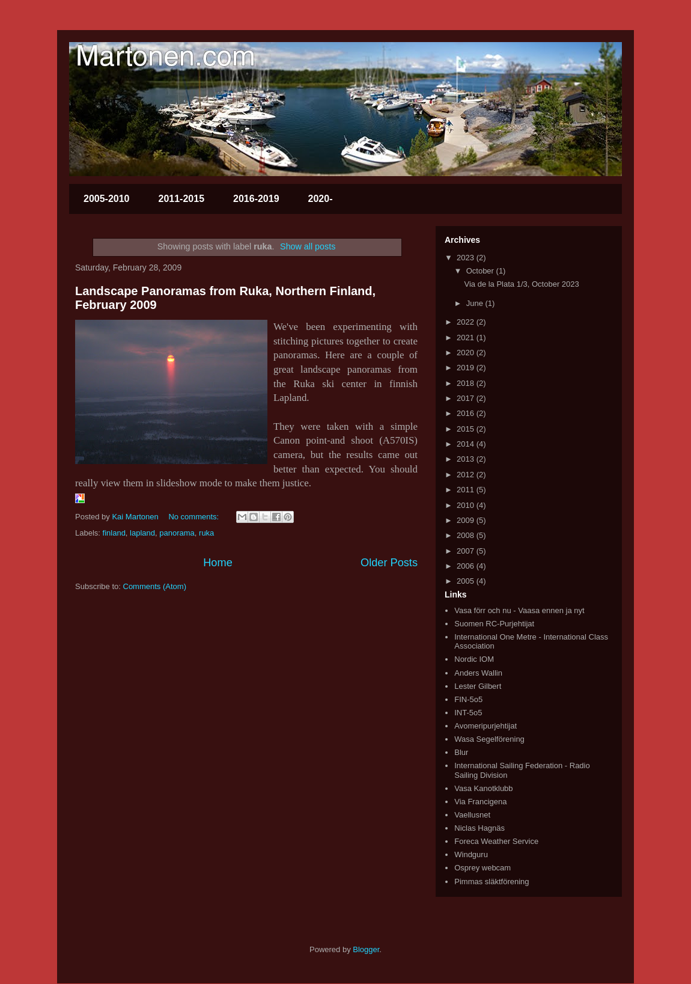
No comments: (194, 516)
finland (114, 532)
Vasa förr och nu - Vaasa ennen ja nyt (519, 610)
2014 (466, 443)
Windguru (471, 854)
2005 (466, 580)
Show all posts (307, 246)
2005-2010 (107, 199)
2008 (466, 535)
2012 (466, 474)
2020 (466, 352)
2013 (466, 458)
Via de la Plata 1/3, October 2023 (521, 284)
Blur (461, 752)
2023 (466, 257)
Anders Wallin (478, 672)
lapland (142, 532)
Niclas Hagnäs (479, 828)
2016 (466, 413)
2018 (466, 383)
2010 (466, 505)
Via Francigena (480, 801)
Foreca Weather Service (496, 841)
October (481, 270)
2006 (466, 565)
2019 (466, 367)
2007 (466, 550)
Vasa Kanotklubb (483, 788)
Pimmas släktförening (491, 881)
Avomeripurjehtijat (485, 725)
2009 (466, 520)
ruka (206, 532)
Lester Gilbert (477, 686)
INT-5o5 (468, 712)
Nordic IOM (474, 659)
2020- (320, 199)
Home (218, 563)
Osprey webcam (482, 867)
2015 (466, 428)
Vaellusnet (472, 814)
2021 (466, 337)
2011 (466, 489)
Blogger (366, 949)
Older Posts (389, 563)
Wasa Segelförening (489, 739)
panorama (177, 532)
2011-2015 (182, 199)
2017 (466, 398)
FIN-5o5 (468, 699)
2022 (466, 321)
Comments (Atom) (154, 586)
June (476, 303)
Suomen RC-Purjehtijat (494, 623)
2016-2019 (256, 199)
